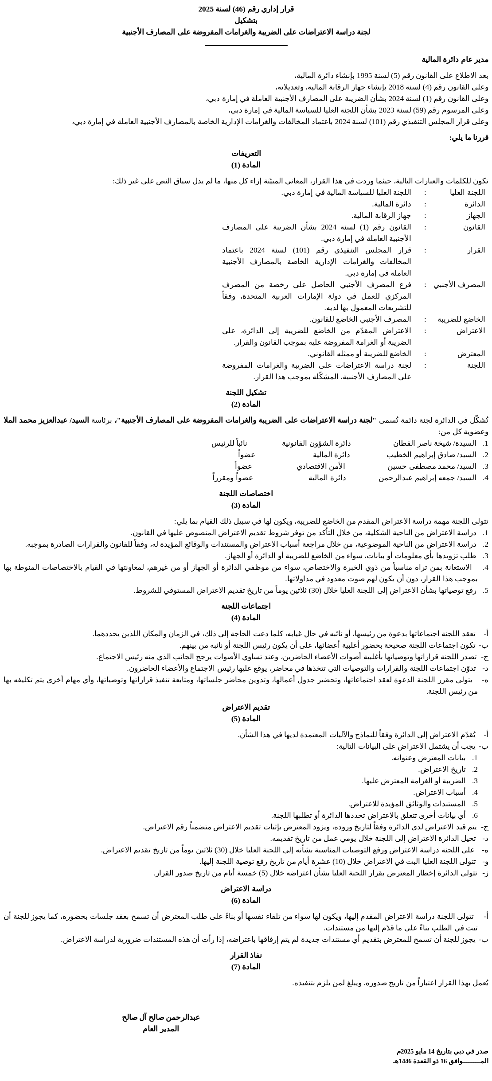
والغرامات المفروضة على (215, 32)
